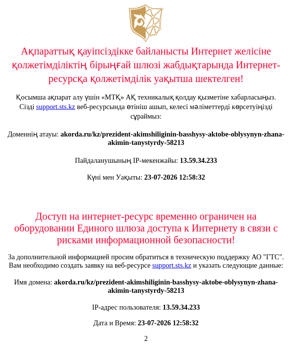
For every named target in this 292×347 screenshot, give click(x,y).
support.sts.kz (55, 107)
